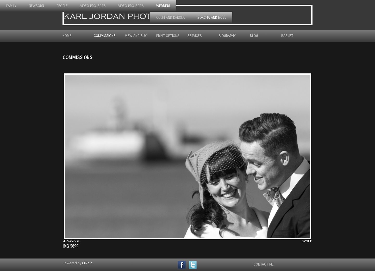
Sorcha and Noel (211, 17)
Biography (227, 36)
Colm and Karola (170, 17)
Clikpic (87, 263)
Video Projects (93, 6)
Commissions (105, 36)
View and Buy (136, 36)
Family (11, 6)
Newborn (36, 6)
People (62, 6)
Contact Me (264, 264)
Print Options (167, 36)
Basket (287, 36)
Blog (254, 36)
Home (67, 36)
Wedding (163, 6)
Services (195, 36)
